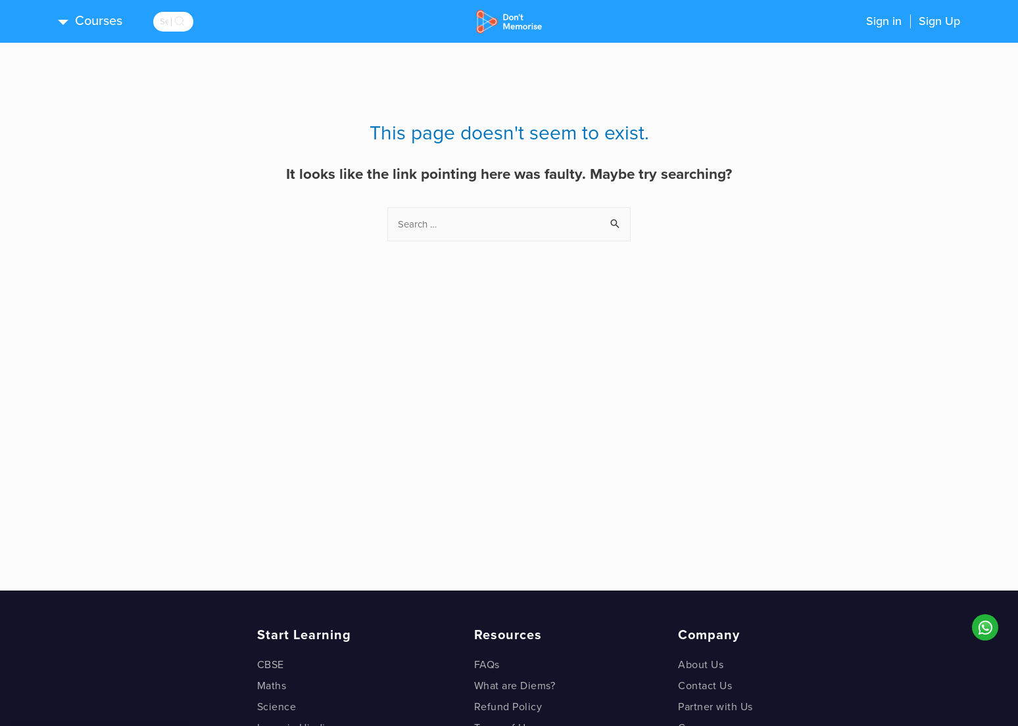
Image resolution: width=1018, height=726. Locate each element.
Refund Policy (508, 707)
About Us (700, 664)
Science (277, 707)
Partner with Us (715, 707)
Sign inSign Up (913, 21)
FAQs (487, 664)
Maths (272, 685)
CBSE (270, 664)
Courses (98, 21)
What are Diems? (515, 685)
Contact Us (705, 685)
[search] (189, 22)
